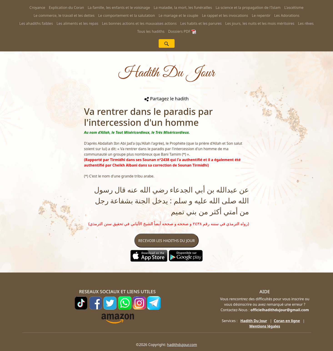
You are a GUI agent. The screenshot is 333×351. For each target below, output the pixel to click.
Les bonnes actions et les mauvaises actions (139, 23)
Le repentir (261, 15)
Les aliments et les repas (77, 23)
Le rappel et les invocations (225, 15)
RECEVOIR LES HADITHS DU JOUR (166, 240)
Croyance (37, 7)
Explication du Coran (66, 7)
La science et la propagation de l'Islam (247, 7)
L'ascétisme (293, 7)
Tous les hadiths (150, 31)
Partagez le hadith (166, 99)
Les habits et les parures (201, 23)
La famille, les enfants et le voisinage (119, 7)
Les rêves (306, 23)
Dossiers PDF (182, 31)
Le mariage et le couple (178, 15)
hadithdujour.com (182, 344)
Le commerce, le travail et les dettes (64, 15)
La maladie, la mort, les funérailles (183, 7)
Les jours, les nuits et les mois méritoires (259, 23)
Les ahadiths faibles (36, 23)
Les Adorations (286, 15)
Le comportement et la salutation (126, 15)
